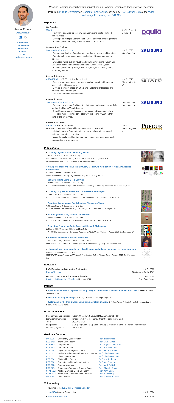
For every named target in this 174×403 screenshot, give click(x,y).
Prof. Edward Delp (131, 12)
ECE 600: (50, 365)
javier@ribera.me (22, 33)
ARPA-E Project (53, 79)
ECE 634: (50, 359)
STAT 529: (51, 371)
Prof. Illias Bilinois (107, 339)
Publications (23, 45)
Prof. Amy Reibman (107, 359)
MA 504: (50, 377)
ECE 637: (50, 356)
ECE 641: (50, 353)
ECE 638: (50, 350)
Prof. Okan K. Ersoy (108, 368)
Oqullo (49, 30)
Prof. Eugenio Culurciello (110, 344)
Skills (22, 54)
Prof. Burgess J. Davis (109, 377)
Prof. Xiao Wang (106, 374)
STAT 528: (51, 374)
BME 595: (50, 344)
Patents (22, 51)
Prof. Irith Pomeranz (108, 362)
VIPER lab (51, 125)
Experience (22, 42)
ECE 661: (50, 347)
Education (23, 48)
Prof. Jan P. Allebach (108, 350)
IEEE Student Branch (57, 396)
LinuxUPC (52, 392)
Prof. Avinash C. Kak (108, 347)
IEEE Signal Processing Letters (76, 388)
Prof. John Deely (106, 371)
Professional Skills (55, 311)
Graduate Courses (23, 57)
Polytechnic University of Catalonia (62, 279)
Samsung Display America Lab (60, 50)
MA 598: (50, 339)
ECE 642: (50, 342)
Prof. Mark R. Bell (107, 342)
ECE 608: (50, 362)
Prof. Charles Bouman (109, 353)
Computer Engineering (95, 12)
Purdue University (69, 12)
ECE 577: (50, 368)
